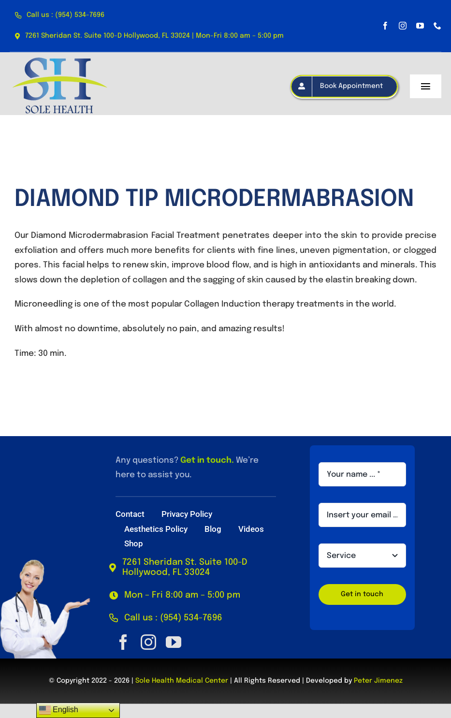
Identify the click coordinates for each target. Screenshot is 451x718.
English (58, 710)
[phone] (437, 25)
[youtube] (420, 25)
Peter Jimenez (378, 680)
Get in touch (206, 460)
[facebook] (385, 25)
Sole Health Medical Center (181, 680)
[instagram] (403, 25)
